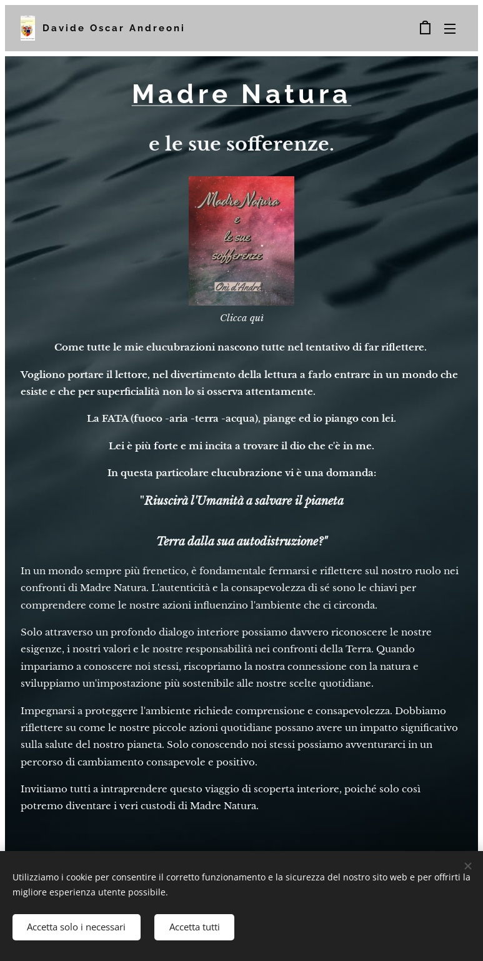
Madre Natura (242, 94)
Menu (450, 28)
